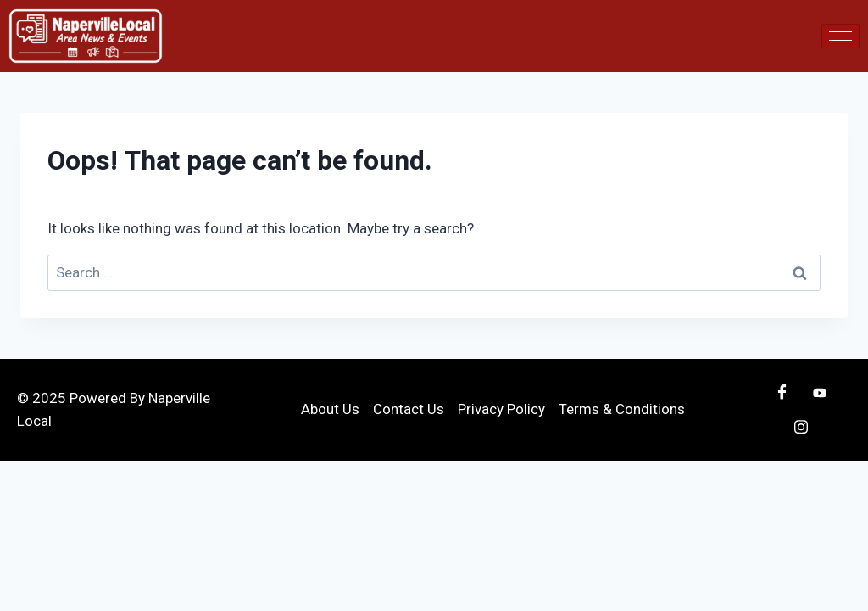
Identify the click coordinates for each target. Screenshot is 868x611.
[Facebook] (782, 393)
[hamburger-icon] (840, 36)
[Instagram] (801, 427)
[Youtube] (819, 393)
